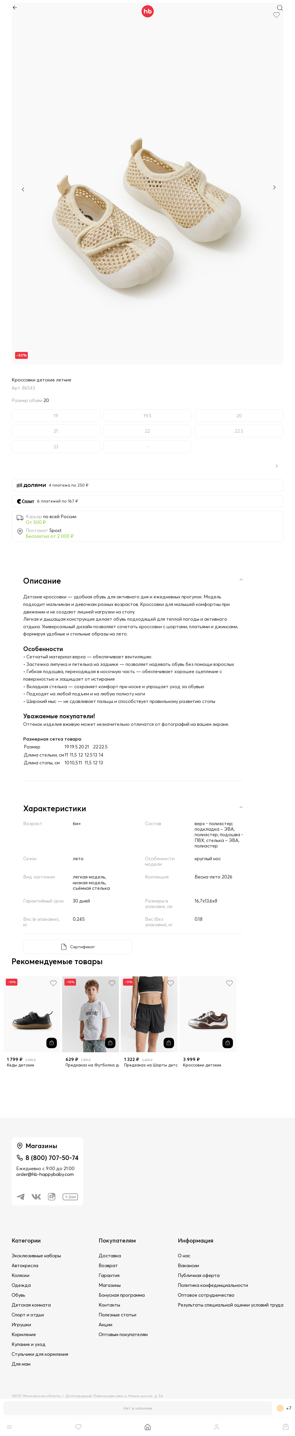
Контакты (109, 1305)
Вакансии (188, 1265)
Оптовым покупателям (123, 1334)
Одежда (21, 1285)
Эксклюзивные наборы (36, 1255)
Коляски (20, 1275)
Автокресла (25, 1265)
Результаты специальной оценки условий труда (230, 1305)
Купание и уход (29, 1344)
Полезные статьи (117, 1315)
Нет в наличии (138, 1408)
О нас (184, 1255)
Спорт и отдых (28, 1315)
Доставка (110, 1255)
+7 (284, 1408)
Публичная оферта (199, 1275)
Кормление (24, 1334)
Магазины (110, 1285)
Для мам (21, 1364)
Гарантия (109, 1275)
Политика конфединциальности (213, 1285)
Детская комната (31, 1305)
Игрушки (21, 1324)
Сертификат (82, 946)
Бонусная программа (122, 1295)
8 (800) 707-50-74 (52, 1157)
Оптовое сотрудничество (206, 1295)
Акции (105, 1324)
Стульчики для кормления (40, 1354)
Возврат (108, 1265)
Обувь (18, 1295)
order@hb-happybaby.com (45, 1174)
